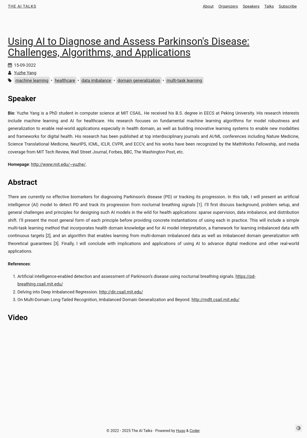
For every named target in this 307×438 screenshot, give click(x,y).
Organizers (228, 6)
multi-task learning (184, 80)
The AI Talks (22, 6)
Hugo (180, 430)
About (208, 6)
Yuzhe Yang (25, 72)
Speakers (251, 6)
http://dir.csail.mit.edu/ (121, 291)
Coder (194, 430)
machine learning (31, 80)
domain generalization (139, 80)
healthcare (65, 80)
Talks (269, 6)
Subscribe (288, 6)
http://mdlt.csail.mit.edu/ (216, 299)
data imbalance (96, 80)
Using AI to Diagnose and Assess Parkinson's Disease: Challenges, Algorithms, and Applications (128, 46)
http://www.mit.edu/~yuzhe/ (58, 164)
